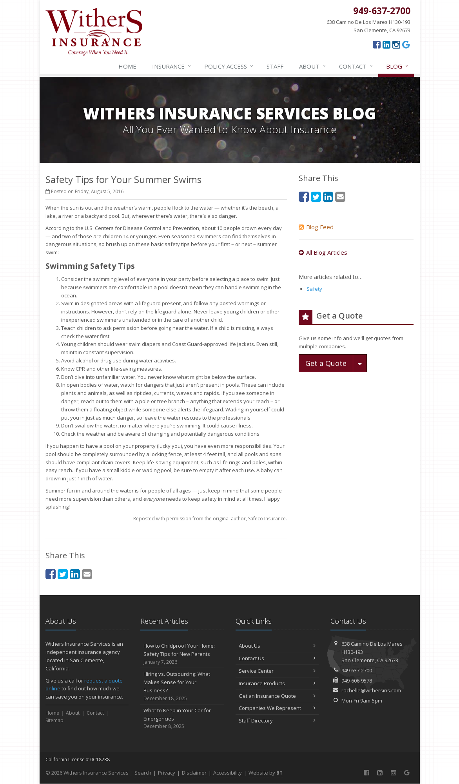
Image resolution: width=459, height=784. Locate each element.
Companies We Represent (277, 708)
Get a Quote (326, 363)
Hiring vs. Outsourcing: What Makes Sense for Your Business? (182, 686)
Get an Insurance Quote (277, 695)
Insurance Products (277, 683)
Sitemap (54, 720)
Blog (397, 66)
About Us (277, 645)
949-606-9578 (356, 680)
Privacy (166, 772)
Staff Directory (277, 720)
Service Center (277, 670)
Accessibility (227, 772)
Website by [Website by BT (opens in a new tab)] (266, 772)
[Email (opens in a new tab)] (87, 574)
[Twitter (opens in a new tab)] (63, 574)
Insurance (172, 66)
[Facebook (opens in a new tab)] (377, 44)
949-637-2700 (356, 670)
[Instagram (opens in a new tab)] (396, 44)
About (313, 66)
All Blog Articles (323, 252)
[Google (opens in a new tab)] (406, 44)
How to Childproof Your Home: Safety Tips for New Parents (182, 654)
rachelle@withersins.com (371, 690)
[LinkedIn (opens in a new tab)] (386, 44)
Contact (356, 66)
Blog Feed (316, 227)
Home (127, 66)
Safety (314, 288)
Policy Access (229, 66)
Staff (275, 66)
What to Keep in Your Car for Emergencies (182, 718)
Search (142, 772)
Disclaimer (194, 772)
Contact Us (277, 658)
